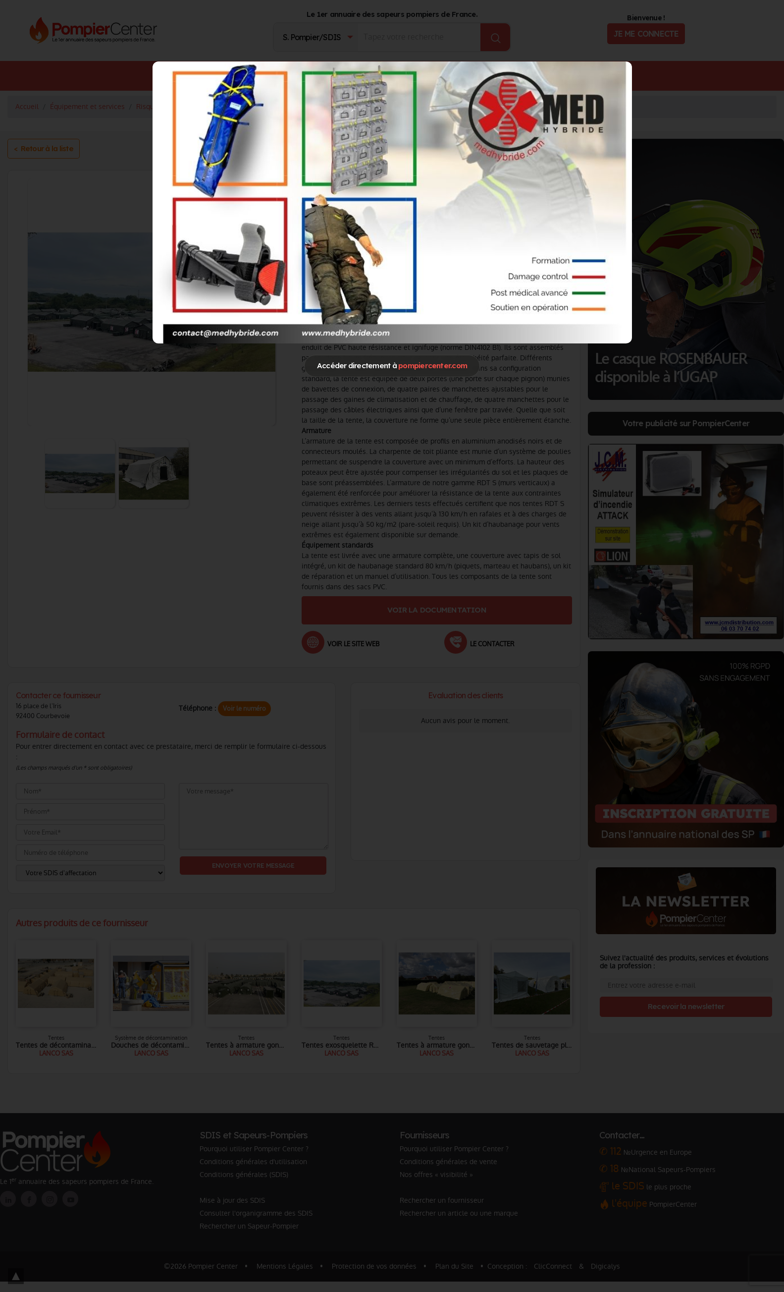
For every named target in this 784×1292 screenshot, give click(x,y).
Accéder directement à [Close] (392, 365)
